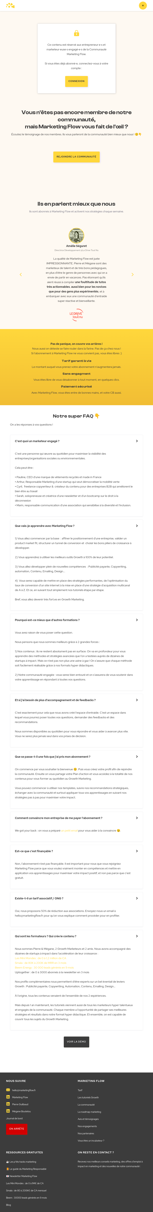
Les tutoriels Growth (88, 1097)
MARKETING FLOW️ (91, 1081)
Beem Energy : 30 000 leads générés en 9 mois (44, 967)
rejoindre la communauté (76, 156)
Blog (8, 1205)
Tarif (80, 1090)
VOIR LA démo (76, 1041)
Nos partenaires (86, 1133)
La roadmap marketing (89, 1112)
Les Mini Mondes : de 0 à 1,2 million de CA (40, 958)
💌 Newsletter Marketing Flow (21, 1176)
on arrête (16, 1128)
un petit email (69, 830)
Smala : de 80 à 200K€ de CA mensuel (26, 1190)
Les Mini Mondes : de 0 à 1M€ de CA (24, 1183)
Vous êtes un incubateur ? (91, 1140)
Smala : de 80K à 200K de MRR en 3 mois (40, 963)
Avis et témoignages (88, 1119)
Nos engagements (87, 1126)
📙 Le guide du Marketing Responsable (26, 1169)
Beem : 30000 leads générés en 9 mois (26, 1197)
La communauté (86, 1104)
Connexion (76, 81)
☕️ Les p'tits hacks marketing (21, 1161)
